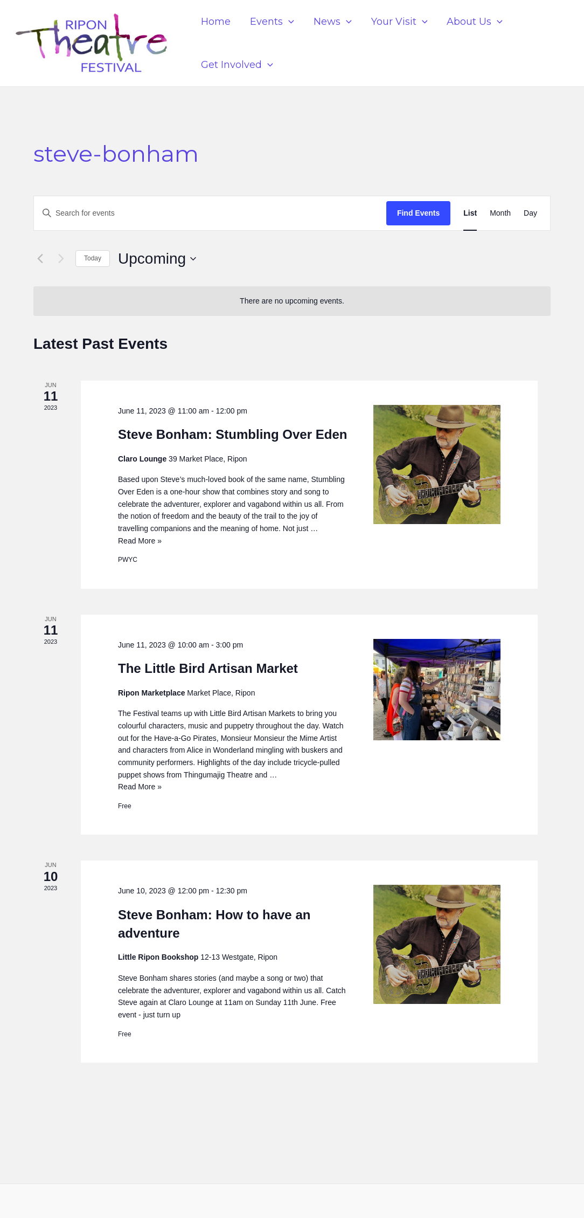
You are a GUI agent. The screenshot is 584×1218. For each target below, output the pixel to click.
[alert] (292, 301)
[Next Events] (60, 258)
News (333, 21)
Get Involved (237, 64)
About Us (475, 21)
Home (216, 21)
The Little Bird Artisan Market (208, 668)
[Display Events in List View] (470, 213)
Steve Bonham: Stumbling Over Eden (232, 434)
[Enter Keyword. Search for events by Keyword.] (210, 213)
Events (272, 21)
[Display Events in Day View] (530, 213)
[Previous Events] (39, 258)
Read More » (140, 540)
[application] (288, 21)
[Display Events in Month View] (500, 213)
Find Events (418, 213)
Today (92, 258)
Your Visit (399, 21)
